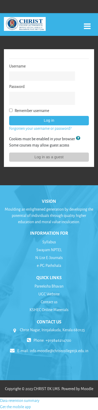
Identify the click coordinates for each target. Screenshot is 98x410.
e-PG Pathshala (49, 265)
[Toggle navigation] (87, 23)
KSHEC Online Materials (49, 309)
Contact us (49, 302)
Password (17, 86)
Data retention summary (19, 400)
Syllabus (49, 242)
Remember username (32, 110)
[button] (79, 139)
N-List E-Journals (49, 257)
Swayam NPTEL (49, 249)
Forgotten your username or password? (40, 128)
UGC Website (49, 294)
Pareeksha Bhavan (49, 286)
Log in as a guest (49, 157)
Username (17, 66)
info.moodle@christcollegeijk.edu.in (59, 350)
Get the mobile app (15, 406)
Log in (49, 120)
